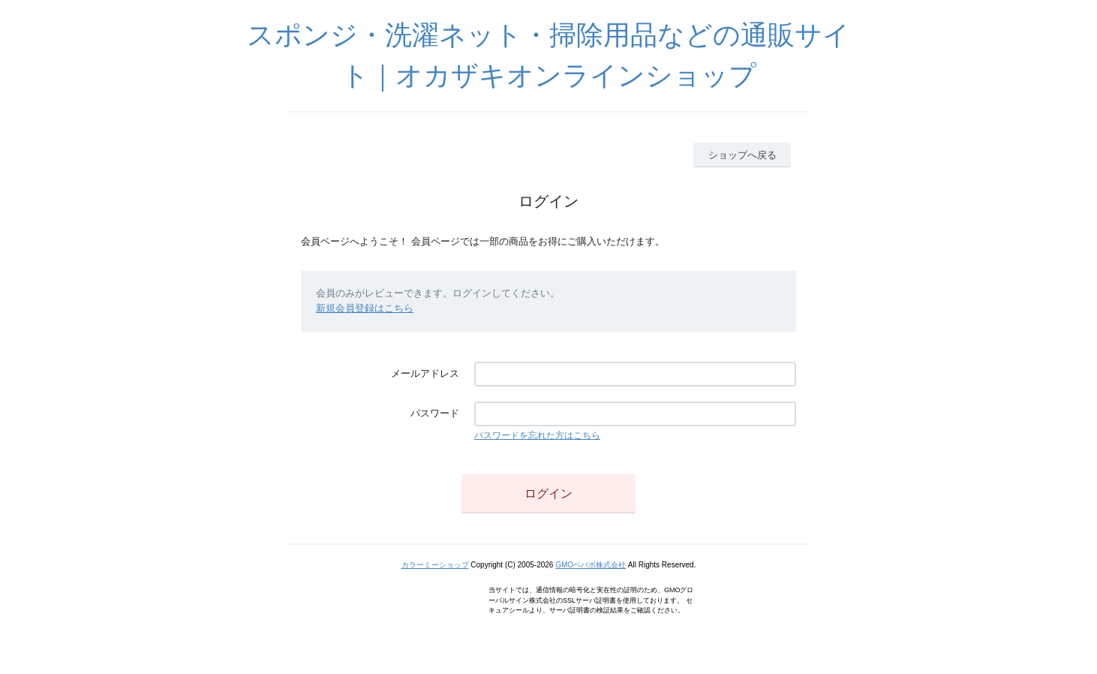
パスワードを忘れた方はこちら (537, 435)
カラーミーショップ (435, 565)
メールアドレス (425, 373)
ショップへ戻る (742, 155)
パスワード (434, 413)
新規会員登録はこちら (364, 308)
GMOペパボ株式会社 (590, 565)
